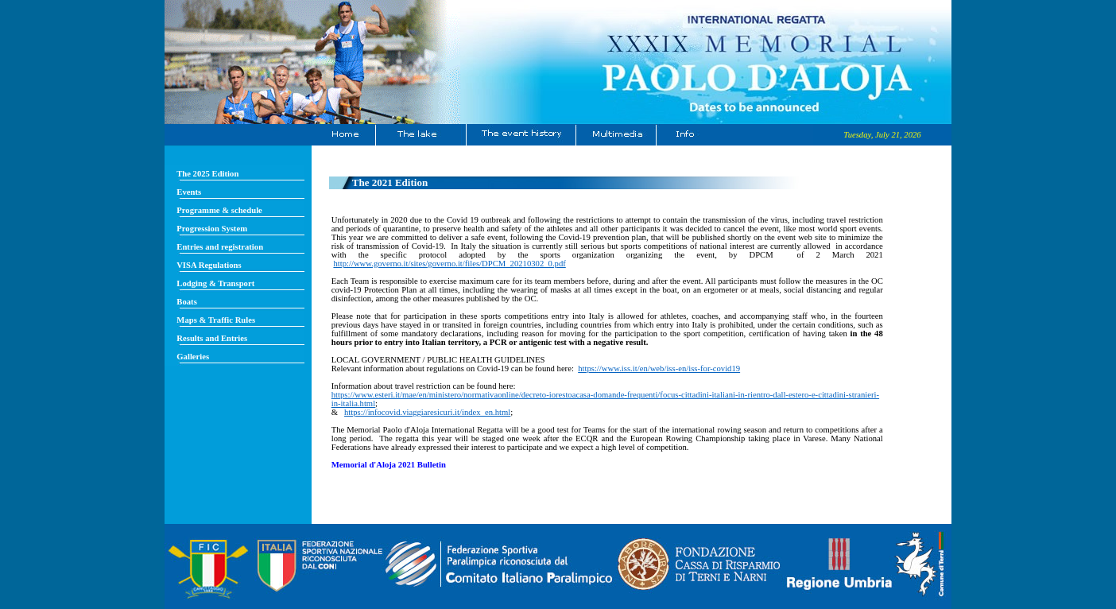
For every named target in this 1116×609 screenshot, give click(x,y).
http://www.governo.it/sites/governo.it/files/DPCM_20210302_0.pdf (449, 263)
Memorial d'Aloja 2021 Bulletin (388, 464)
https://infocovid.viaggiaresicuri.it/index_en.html (427, 412)
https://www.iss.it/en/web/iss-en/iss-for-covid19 (659, 368)
